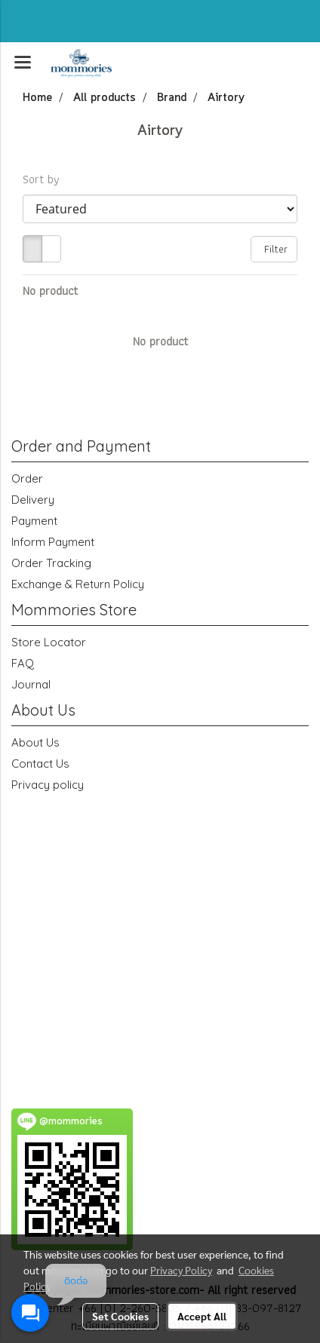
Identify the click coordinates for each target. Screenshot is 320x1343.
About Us (35, 742)
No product (50, 291)
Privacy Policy (181, 1270)
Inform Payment (52, 542)
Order (27, 478)
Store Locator (48, 642)
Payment (34, 521)
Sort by (46, 179)
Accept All (201, 1316)
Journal (31, 684)
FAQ (22, 663)
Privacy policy (47, 784)
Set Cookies (120, 1316)
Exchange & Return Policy (77, 584)
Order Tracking (51, 563)
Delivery (32, 499)
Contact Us (40, 763)
